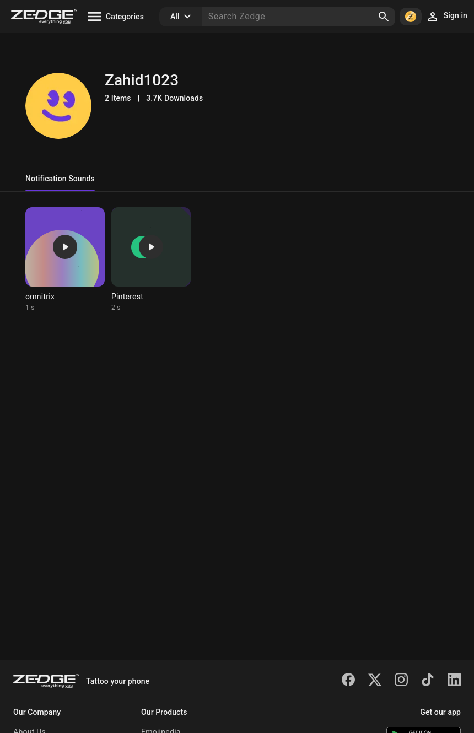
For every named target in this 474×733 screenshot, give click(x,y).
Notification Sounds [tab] (60, 178)
